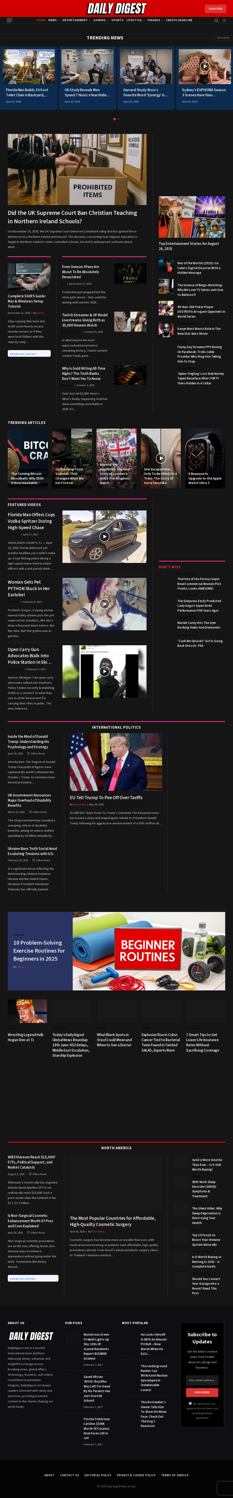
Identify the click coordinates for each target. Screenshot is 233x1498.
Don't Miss (170, 567)
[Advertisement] (192, 162)
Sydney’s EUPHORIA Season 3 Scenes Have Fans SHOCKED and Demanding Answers (204, 93)
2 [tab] (118, 119)
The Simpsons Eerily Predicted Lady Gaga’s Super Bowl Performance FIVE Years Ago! (199, 606)
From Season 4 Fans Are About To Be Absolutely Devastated (80, 272)
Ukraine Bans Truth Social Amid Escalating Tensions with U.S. (32, 851)
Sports (117, 20)
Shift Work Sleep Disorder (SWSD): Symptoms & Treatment (204, 1184)
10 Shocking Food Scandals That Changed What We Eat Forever (69, 476)
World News (15, 669)
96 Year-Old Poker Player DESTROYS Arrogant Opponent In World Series (201, 312)
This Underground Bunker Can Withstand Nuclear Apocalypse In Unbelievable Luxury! (154, 1374)
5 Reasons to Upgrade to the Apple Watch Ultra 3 (205, 478)
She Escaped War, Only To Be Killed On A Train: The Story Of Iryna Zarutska (160, 476)
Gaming (99, 20)
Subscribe (216, 9)
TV (63, 284)
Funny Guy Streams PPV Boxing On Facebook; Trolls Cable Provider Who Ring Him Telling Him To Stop (199, 354)
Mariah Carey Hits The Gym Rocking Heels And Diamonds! (198, 625)
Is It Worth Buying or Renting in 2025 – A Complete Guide (207, 1258)
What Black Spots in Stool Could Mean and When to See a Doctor (114, 1036)
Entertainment (75, 20)
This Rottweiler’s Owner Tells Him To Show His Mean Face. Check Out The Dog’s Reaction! (154, 1410)
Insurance (192, 1024)
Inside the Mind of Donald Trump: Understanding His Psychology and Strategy (28, 742)
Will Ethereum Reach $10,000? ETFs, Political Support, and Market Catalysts (32, 1158)
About (49, 1471)
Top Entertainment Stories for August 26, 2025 (189, 246)
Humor (181, 302)
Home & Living (201, 1248)
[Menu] (9, 20)
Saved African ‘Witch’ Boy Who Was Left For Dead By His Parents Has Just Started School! (97, 1385)
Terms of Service (175, 1471)
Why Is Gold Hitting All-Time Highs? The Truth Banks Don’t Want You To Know (83, 373)
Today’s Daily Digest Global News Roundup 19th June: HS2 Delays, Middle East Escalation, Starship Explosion (71, 1041)
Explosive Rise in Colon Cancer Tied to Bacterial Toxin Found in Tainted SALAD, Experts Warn (161, 1038)
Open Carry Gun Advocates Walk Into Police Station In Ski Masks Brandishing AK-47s (30, 655)
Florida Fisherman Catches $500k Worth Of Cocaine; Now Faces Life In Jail (97, 1424)
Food (195, 1226)
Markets (197, 1151)
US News (13, 534)
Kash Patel (79, 804)
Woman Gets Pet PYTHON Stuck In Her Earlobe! (29, 588)
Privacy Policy (205, 1409)
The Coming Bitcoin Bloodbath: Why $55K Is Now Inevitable (27, 478)
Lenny (40, 313)
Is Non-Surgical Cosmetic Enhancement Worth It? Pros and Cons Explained (30, 1217)
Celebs (12, 1024)
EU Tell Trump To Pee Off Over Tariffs (106, 797)
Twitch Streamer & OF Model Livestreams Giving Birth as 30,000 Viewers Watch (85, 320)
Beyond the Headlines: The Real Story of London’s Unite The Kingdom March (115, 473)
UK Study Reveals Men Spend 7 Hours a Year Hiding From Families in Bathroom (86, 93)
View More (223, 38)
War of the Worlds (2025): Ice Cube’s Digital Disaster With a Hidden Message (199, 268)
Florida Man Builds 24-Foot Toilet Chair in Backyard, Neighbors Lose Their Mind (27, 93)
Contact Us (69, 1471)
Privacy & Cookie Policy (136, 1471)
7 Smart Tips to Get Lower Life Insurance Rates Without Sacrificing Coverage (202, 1038)
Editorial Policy (97, 1471)
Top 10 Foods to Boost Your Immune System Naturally (206, 1236)
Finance (154, 20)
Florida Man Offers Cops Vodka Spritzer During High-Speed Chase (31, 521)
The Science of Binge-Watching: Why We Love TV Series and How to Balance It (200, 290)
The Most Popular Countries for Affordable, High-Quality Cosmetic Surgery (113, 1217)
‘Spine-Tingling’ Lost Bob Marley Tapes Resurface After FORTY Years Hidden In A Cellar (200, 378)
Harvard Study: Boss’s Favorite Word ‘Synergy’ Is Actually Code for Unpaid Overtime (144, 93)
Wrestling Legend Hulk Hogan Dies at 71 (25, 1033)
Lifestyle (134, 20)
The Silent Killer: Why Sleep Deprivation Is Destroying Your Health (207, 1211)
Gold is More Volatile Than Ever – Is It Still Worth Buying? (207, 1161)
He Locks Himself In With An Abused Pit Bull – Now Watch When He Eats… (153, 1340)
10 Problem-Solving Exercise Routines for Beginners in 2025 (39, 949)
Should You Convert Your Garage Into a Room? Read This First (206, 1281)
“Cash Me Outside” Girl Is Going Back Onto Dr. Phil (200, 643)
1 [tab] (114, 119)
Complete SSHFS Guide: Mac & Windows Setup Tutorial (27, 301)
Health (101, 1024)
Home (41, 20)
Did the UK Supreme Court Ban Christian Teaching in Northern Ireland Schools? (72, 217)
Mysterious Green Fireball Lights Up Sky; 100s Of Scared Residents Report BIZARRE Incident (96, 1342)
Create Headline (179, 20)
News (52, 20)
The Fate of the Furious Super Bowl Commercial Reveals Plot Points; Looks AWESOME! (199, 584)
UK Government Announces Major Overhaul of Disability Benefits (29, 800)
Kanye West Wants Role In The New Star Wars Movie (199, 331)
